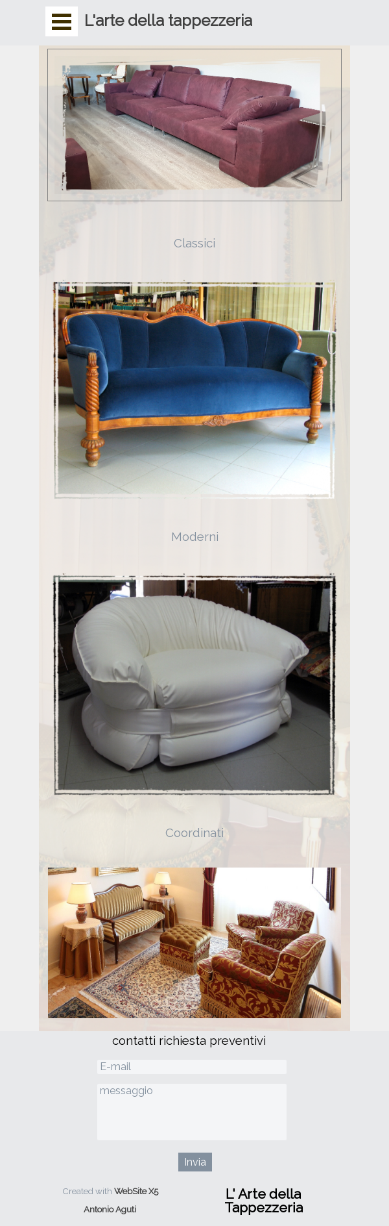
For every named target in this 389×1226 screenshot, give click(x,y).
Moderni (194, 536)
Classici (194, 243)
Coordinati (194, 832)
